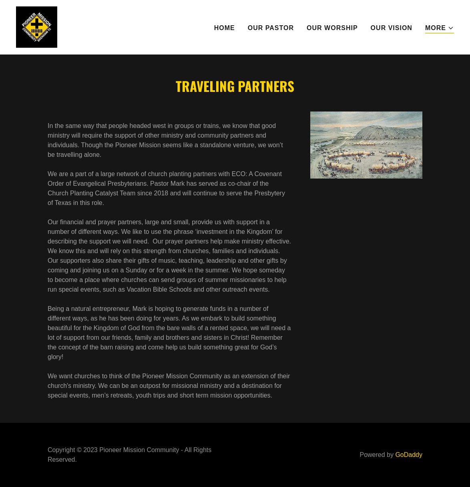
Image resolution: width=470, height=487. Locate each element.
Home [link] (224, 27)
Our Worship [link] (332, 27)
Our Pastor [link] (271, 27)
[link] (36, 26)
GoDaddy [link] (408, 454)
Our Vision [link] (391, 27)
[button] (439, 28)
